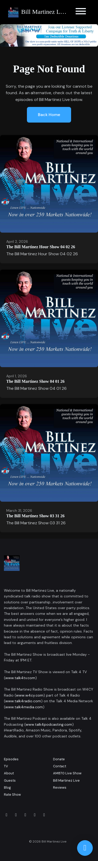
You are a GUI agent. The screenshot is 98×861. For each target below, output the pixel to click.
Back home (49, 114)
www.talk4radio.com (23, 701)
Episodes (11, 759)
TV (6, 766)
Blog (7, 787)
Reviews (59, 787)
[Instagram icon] (16, 815)
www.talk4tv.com (20, 677)
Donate (59, 759)
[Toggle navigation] (81, 12)
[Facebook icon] (6, 815)
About (9, 773)
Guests (10, 780)
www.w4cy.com (29, 695)
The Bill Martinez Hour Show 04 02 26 (40, 247)
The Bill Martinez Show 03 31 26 (35, 516)
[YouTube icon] (44, 815)
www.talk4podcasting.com (49, 724)
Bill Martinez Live (66, 780)
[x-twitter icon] (34, 815)
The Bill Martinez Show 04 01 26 (35, 381)
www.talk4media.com (24, 707)
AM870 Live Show (67, 773)
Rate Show (12, 794)
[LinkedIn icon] (25, 815)
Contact (59, 766)
